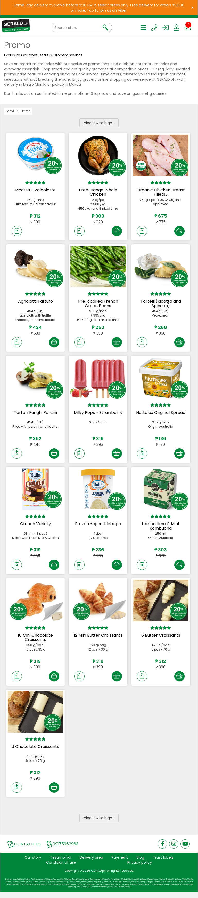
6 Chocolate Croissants (35, 751)
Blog (140, 863)
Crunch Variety (35, 527)
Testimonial (60, 863)
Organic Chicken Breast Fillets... (161, 192)
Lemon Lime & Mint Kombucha (161, 529)
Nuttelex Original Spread (160, 414)
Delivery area (91, 863)
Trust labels (163, 863)
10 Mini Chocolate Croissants (35, 641)
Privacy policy (139, 868)
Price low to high (99, 122)
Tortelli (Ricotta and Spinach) (161, 304)
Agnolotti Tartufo (35, 302)
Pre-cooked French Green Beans (98, 304)
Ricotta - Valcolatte (35, 190)
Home (10, 111)
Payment (120, 863)
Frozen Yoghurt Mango (98, 527)
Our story (32, 863)
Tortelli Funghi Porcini (35, 414)
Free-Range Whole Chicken (98, 192)
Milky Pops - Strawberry (98, 414)
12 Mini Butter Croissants (98, 639)
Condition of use (61, 868)
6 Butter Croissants (160, 639)
